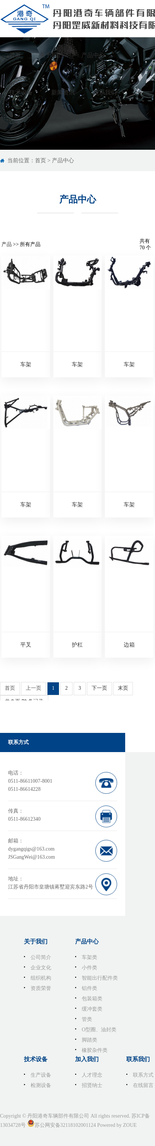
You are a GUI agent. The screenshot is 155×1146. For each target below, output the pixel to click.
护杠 (77, 645)
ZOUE (130, 1125)
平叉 (25, 645)
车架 (25, 364)
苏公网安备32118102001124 (65, 1125)
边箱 (129, 645)
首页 (40, 160)
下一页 (99, 688)
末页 (123, 688)
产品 (6, 244)
